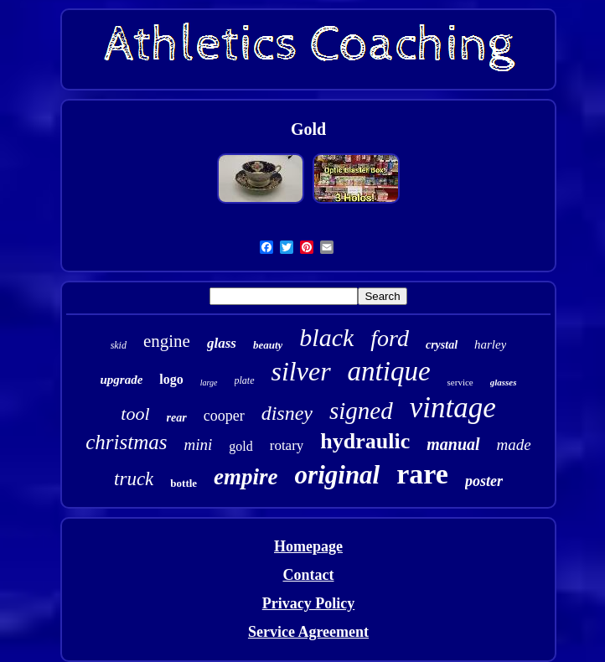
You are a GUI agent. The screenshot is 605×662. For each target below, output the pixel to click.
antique (389, 371)
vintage (453, 407)
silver (301, 371)
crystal (442, 345)
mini (198, 444)
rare (422, 473)
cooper (224, 415)
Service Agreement (308, 631)
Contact (308, 574)
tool (135, 413)
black (326, 337)
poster (484, 481)
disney (287, 413)
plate (245, 380)
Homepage (308, 546)
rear (177, 417)
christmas (126, 442)
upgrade (121, 379)
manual (453, 444)
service (460, 382)
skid (119, 345)
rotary (287, 445)
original (337, 474)
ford (389, 338)
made (514, 444)
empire (245, 476)
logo (171, 379)
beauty (267, 345)
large (209, 382)
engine (166, 341)
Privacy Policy (308, 603)
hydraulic (365, 441)
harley (490, 344)
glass (221, 343)
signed (361, 410)
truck (133, 478)
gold (240, 446)
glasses (503, 382)
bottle (183, 483)
